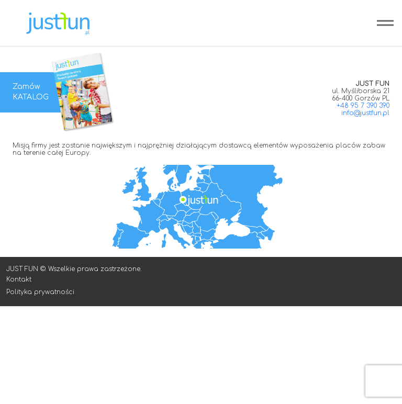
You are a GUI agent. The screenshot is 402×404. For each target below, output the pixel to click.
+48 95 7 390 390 (363, 105)
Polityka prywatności (40, 292)
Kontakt (18, 279)
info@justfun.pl (365, 113)
